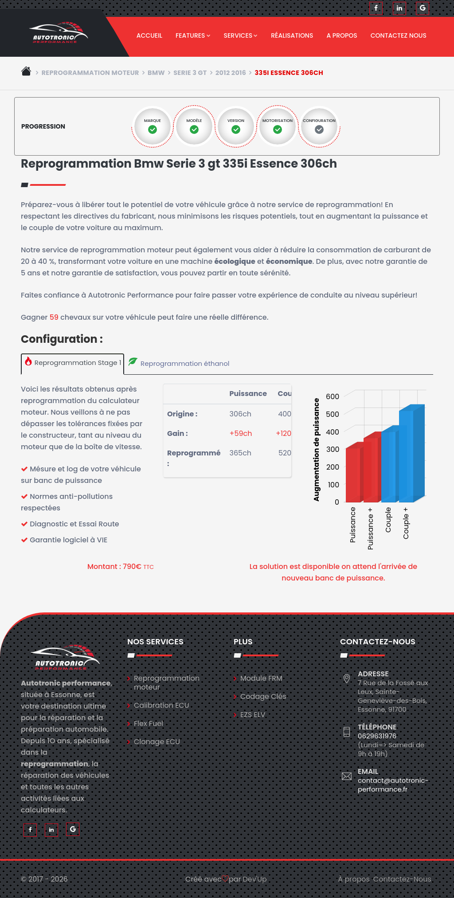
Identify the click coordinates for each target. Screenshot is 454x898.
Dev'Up (255, 879)
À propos (354, 879)
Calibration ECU (161, 705)
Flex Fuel (148, 723)
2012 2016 (230, 72)
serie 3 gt (190, 72)
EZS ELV (252, 715)
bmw (156, 72)
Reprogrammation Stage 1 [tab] (72, 362)
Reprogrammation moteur (90, 72)
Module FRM (261, 678)
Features (193, 35)
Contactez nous (399, 35)
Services (241, 35)
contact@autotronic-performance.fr (393, 785)
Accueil (149, 35)
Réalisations (292, 35)
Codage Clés (263, 696)
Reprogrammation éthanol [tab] (178, 362)
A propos (341, 35)
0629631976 (377, 736)
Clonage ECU (157, 742)
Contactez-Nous (402, 879)
